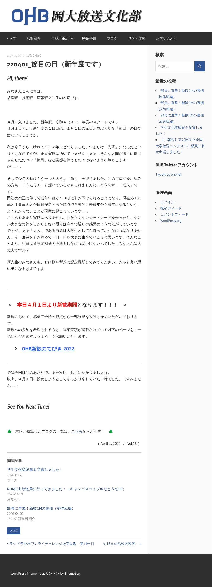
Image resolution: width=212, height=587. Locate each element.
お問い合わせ (166, 38)
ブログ (112, 38)
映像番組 (89, 38)
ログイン (167, 202)
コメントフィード (174, 214)
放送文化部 (33, 56)
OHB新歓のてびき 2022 (48, 349)
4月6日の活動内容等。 (121, 543)
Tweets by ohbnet (168, 174)
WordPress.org (170, 220)
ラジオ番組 (62, 38)
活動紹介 (33, 38)
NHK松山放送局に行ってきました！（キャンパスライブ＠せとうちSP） (66, 489)
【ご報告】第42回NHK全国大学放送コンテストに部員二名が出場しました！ (180, 145)
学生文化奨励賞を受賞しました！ (35, 469)
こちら (76, 431)
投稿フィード (171, 208)
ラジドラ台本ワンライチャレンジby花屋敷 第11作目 (51, 543)
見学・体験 (137, 38)
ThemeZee (72, 573)
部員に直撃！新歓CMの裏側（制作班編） (41, 508)
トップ (10, 38)
